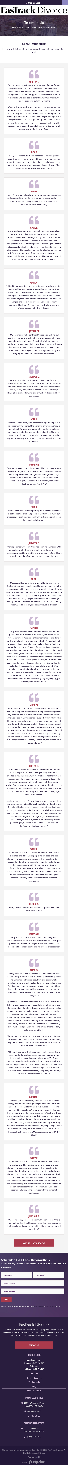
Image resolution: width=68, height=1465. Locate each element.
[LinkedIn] (33, 1416)
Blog (34, 1386)
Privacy (41, 1453)
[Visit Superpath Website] (34, 1457)
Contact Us (34, 1345)
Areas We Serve (34, 1390)
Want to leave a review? (34, 1243)
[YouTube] (39, 1416)
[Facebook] (31, 1416)
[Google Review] (36, 1416)
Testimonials (34, 1382)
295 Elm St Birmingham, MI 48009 (34, 1429)
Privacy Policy (38, 1306)
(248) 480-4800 (32, 3)
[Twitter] (28, 1416)
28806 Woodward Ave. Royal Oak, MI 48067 (34, 1404)
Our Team (34, 1373)
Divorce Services (34, 1377)
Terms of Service (51, 1306)
